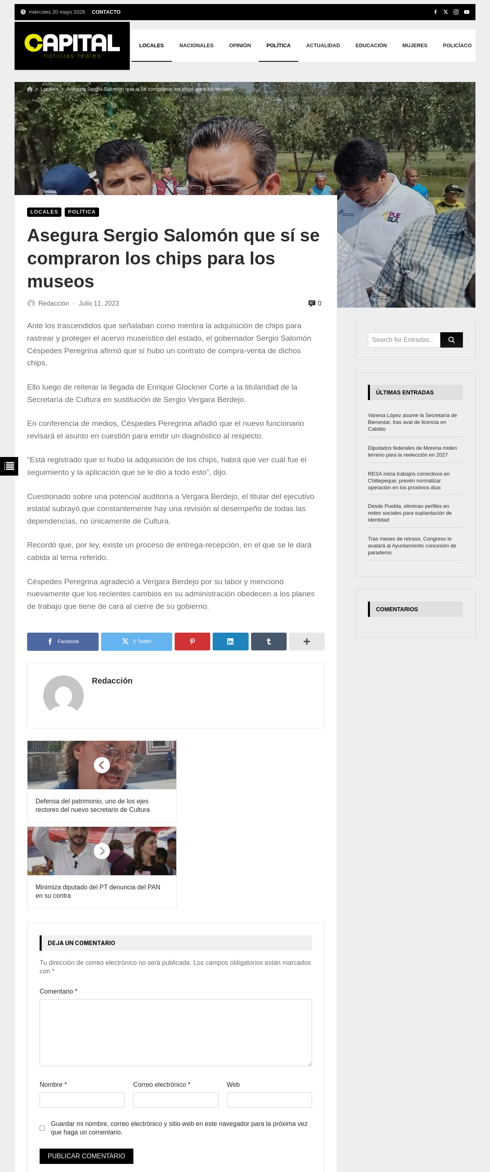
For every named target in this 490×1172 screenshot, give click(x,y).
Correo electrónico (161, 998)
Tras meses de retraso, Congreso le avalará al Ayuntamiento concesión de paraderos (412, 546)
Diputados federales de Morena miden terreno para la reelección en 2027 (412, 451)
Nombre (53, 998)
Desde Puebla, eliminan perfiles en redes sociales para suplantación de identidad (410, 513)
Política (82, 212)
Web (233, 998)
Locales (49, 89)
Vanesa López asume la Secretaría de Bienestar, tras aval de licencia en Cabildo (412, 422)
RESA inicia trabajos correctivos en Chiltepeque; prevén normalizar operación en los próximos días (409, 481)
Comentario (58, 905)
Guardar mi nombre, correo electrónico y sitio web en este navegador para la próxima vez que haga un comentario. (179, 1042)
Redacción (108, 680)
